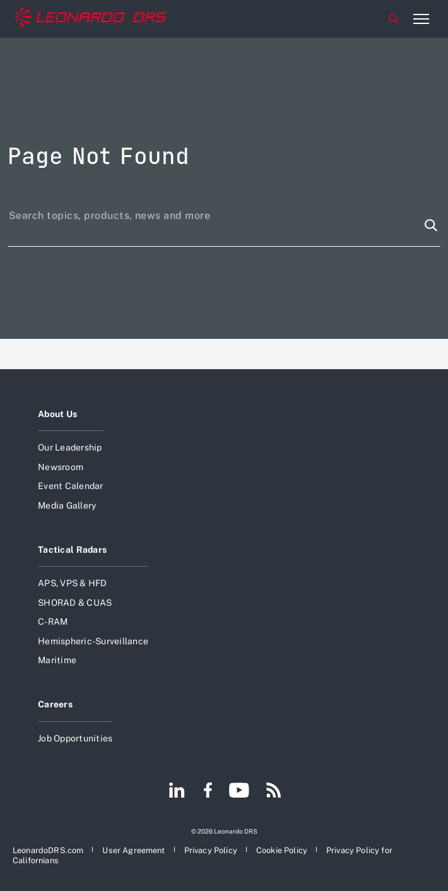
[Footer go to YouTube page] (239, 791)
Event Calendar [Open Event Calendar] (70, 486)
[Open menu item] (421, 19)
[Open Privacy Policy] (210, 850)
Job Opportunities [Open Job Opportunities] (75, 738)
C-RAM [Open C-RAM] (53, 622)
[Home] (91, 19)
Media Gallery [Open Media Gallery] (67, 505)
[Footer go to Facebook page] (208, 791)
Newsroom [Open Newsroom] (60, 467)
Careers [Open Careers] (55, 704)
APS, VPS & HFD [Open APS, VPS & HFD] (72, 583)
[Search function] (430, 225)
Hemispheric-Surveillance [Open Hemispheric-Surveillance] (93, 641)
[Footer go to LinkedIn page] (177, 791)
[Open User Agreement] (133, 850)
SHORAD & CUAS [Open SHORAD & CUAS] (75, 603)
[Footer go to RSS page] (274, 791)
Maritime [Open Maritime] (57, 660)
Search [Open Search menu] (394, 19)
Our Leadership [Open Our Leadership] (70, 447)
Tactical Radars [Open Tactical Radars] (72, 550)
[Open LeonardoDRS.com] (48, 850)
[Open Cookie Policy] (281, 850)
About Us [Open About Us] (57, 414)
